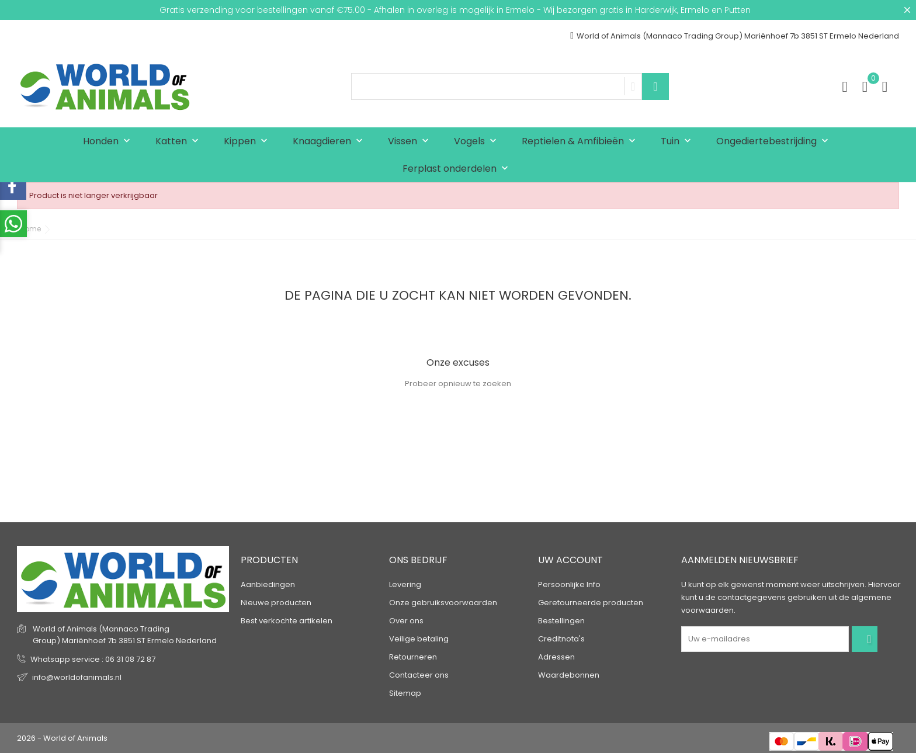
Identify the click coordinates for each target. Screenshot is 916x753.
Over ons (406, 620)
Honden (109, 141)
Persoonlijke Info (569, 584)
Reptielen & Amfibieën (581, 141)
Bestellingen (561, 620)
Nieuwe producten (276, 602)
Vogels (478, 141)
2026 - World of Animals (62, 738)
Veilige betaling (419, 638)
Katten (179, 141)
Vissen (411, 141)
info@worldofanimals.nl (77, 677)
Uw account (570, 560)
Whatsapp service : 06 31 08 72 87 (92, 659)
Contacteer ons (419, 675)
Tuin (678, 141)
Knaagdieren (330, 141)
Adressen (556, 656)
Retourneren (413, 656)
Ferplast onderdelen (458, 169)
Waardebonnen (568, 675)
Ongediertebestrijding (775, 141)
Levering (405, 584)
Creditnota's (561, 638)
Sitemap (405, 693)
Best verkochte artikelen (286, 620)
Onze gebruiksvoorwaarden (443, 602)
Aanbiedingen (268, 584)
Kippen (248, 141)
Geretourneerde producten (590, 602)
